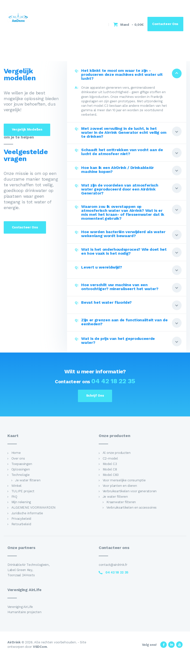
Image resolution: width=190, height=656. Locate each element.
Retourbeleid (21, 524)
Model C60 (111, 475)
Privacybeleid (21, 518)
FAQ (14, 496)
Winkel (16, 486)
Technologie (20, 475)
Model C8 (110, 469)
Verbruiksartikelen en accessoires (131, 507)
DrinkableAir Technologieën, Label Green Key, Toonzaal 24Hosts (28, 570)
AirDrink (14, 642)
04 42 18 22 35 (113, 381)
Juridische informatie (27, 513)
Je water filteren (27, 480)
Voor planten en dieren (120, 486)
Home (16, 453)
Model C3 (110, 464)
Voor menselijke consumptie (124, 480)
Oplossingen (20, 469)
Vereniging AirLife (20, 607)
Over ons (18, 458)
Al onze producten (117, 453)
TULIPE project (22, 491)
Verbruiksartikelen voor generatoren (130, 491)
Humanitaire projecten (24, 612)
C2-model (110, 458)
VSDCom (40, 647)
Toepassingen (21, 464)
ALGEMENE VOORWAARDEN (33, 507)
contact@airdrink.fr (113, 565)
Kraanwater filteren (121, 502)
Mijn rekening (21, 502)
